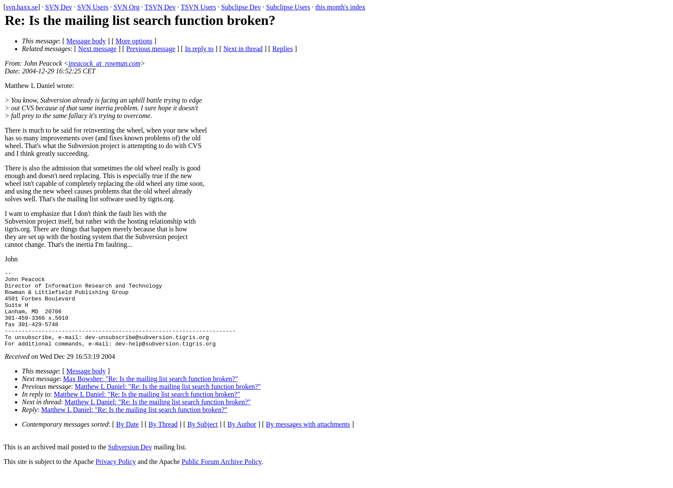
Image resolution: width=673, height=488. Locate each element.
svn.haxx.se (22, 7)
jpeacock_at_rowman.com (104, 63)
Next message (97, 48)
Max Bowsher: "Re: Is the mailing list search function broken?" (150, 394)
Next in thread (243, 48)
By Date (127, 439)
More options (133, 41)
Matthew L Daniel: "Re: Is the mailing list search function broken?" (168, 402)
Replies (282, 48)
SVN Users (92, 7)
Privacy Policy (116, 477)
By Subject (202, 439)
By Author (241, 439)
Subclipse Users (288, 7)
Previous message (150, 48)
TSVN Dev (160, 7)
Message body (86, 41)
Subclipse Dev (241, 7)
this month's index (340, 7)
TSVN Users (198, 7)
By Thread (163, 439)
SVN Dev (58, 7)
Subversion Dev (130, 462)
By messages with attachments (308, 439)
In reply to (199, 48)
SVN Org (126, 7)
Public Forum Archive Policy (221, 477)
